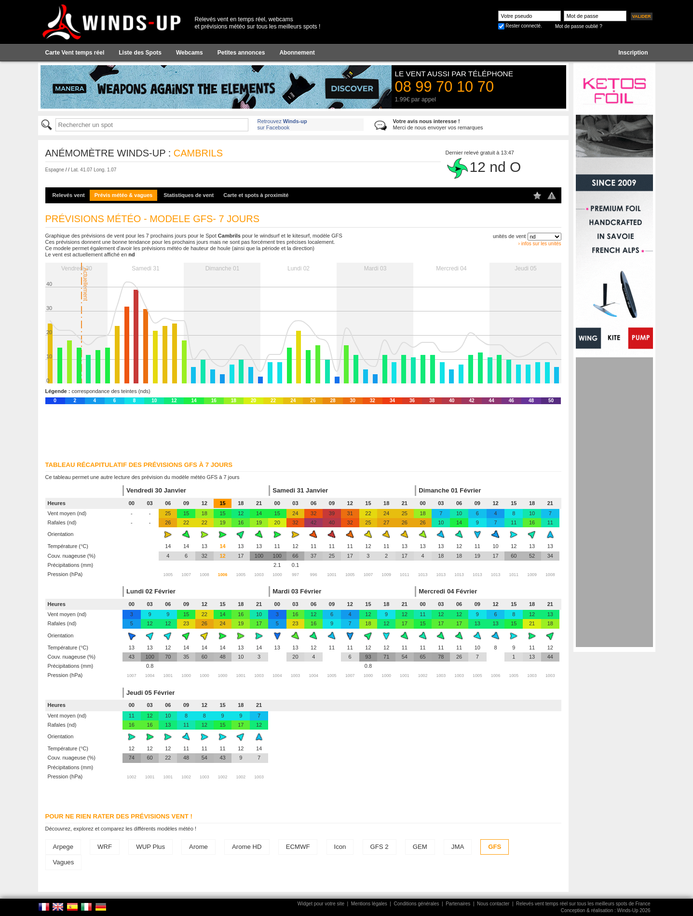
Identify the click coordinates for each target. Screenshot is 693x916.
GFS (494, 846)
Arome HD (247, 846)
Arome (198, 846)
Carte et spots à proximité (255, 195)
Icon (340, 846)
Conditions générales (416, 903)
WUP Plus (150, 846)
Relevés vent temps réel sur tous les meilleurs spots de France (583, 903)
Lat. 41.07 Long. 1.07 (94, 169)
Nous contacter (493, 903)
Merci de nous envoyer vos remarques (438, 124)
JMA (457, 846)
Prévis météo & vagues (123, 195)
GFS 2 (379, 846)
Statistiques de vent (188, 195)
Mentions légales (369, 903)
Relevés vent (69, 195)
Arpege (63, 846)
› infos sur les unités (539, 243)
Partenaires (458, 903)
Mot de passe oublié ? (578, 26)
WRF (104, 846)
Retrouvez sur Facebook (282, 124)
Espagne (54, 169)
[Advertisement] (614, 502)
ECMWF (298, 846)
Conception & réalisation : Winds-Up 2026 (606, 910)
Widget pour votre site (321, 903)
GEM (420, 846)
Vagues (63, 862)
